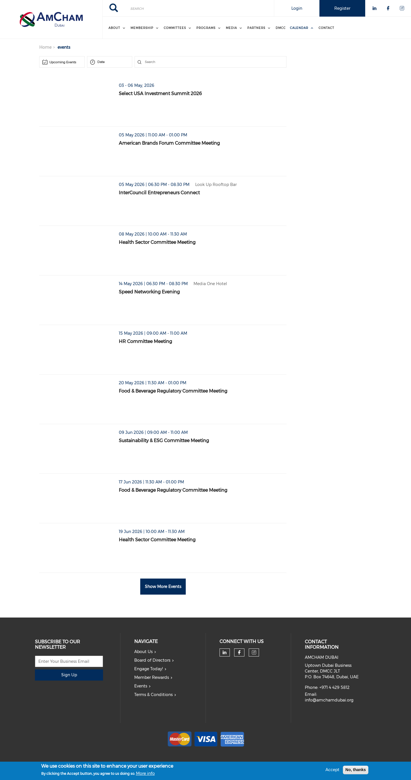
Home (45, 47)
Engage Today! (148, 668)
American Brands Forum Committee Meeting (169, 143)
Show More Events (163, 586)
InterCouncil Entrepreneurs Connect (159, 192)
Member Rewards (151, 677)
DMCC (281, 28)
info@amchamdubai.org (329, 700)
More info (145, 773)
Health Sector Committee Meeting (157, 242)
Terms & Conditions (153, 694)
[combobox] (62, 62)
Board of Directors (152, 660)
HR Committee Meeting (145, 341)
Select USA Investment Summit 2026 (160, 93)
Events (140, 686)
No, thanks (355, 769)
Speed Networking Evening (149, 292)
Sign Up (69, 674)
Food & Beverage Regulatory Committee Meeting (173, 391)
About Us (143, 651)
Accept (332, 769)
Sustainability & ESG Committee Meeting (164, 440)
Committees (175, 28)
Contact (326, 28)
